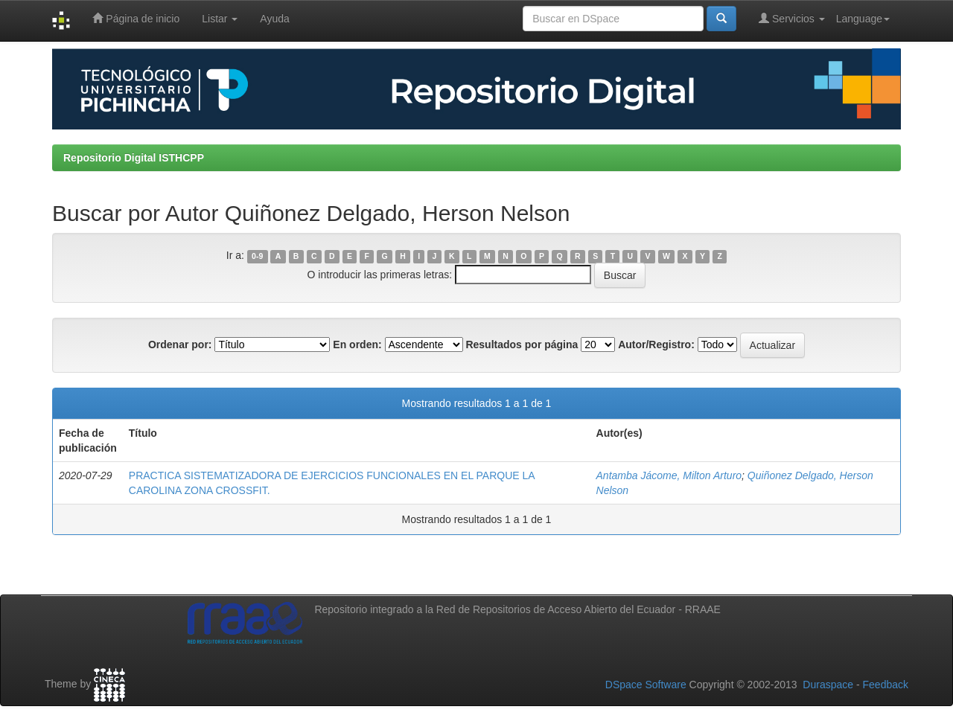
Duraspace (828, 684)
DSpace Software (645, 684)
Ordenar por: (180, 344)
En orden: (357, 344)
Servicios (792, 18)
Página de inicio (135, 18)
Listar (220, 19)
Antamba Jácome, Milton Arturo (669, 475)
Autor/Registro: (656, 344)
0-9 (257, 255)
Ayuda (274, 19)
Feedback (885, 684)
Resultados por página (521, 344)
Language (863, 19)
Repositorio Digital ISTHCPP (133, 158)
